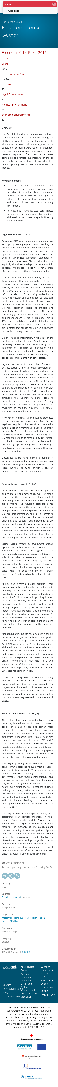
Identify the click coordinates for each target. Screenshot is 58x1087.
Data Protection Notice (14, 996)
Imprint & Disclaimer (13, 988)
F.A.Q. (6, 992)
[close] (54, 4)
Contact (7, 984)
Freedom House (11, 897)
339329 (26, 951)
